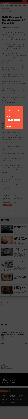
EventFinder (3, 377)
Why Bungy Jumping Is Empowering (6, 344)
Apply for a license (22, 412)
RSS (2, 356)
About (3, 411)
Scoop (4, 8)
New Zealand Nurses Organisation (13, 27)
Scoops (7, 5)
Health (7, 8)
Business (24, 5)
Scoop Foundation (14, 412)
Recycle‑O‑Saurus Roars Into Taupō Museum (7, 354)
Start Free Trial (24, 1)
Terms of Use (21, 414)
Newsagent (4, 414)
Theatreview (3, 378)
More (26, 356)
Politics (16, 5)
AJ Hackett (16, 344)
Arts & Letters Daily (4, 379)
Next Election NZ (13, 414)
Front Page (2, 5)
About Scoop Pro (22, 411)
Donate (3, 415)
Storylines (2, 350)
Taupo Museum (20, 354)
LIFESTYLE (5, 233)
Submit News (4, 412)
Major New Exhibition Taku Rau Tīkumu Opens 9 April (9, 345)
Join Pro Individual (7, 218)
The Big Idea (3, 380)
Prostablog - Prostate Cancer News (7, 381)
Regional (19, 5)
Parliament (11, 5)
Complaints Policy (13, 415)
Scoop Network (13, 411)
